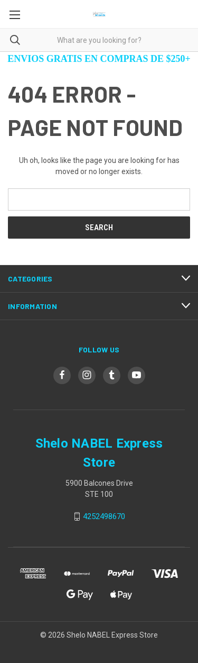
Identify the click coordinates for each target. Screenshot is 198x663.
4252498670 (104, 516)
